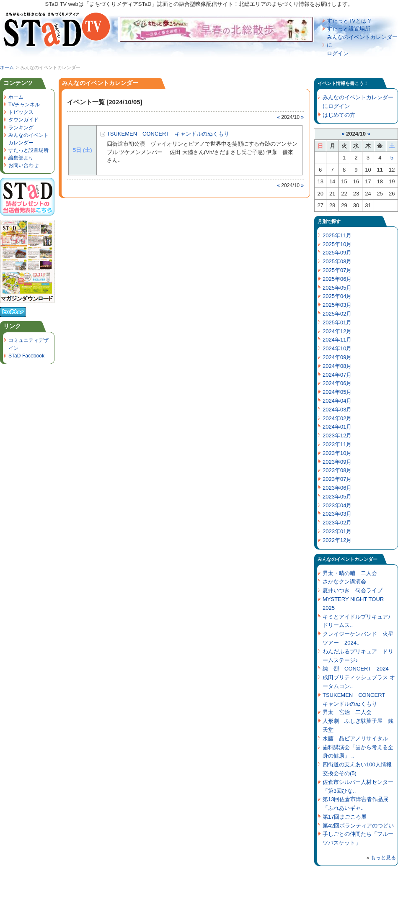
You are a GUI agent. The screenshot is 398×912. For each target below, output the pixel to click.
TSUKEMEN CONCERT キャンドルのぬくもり (168, 134)
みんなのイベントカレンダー (347, 559)
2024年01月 (337, 427)
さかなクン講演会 (344, 581)
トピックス (21, 112)
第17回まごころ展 (345, 817)
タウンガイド (23, 120)
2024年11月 (337, 340)
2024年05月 (337, 392)
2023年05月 (337, 496)
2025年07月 (337, 270)
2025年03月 (337, 305)
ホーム (7, 67)
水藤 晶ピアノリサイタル (355, 738)
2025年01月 (337, 322)
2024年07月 (337, 375)
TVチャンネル (24, 105)
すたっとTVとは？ (349, 21)
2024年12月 (337, 331)
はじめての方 (339, 115)
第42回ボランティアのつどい (358, 825)
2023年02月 (337, 522)
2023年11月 (337, 444)
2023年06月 (337, 488)
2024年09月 (337, 357)
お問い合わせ (23, 165)
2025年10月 (337, 244)
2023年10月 (337, 453)
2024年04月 (337, 401)
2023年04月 (337, 505)
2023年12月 (337, 435)
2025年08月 (337, 261)
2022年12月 (337, 540)
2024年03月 (337, 409)
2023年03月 (337, 514)
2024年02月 (337, 418)
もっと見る (383, 858)
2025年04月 (337, 296)
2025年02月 (337, 314)
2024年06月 (337, 383)
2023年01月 (337, 531)
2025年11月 (337, 235)
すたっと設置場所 (348, 29)
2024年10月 (337, 348)
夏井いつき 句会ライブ (352, 590)
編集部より (21, 158)
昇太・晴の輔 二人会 (350, 573)
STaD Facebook (26, 356)
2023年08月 (337, 470)
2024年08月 (337, 366)
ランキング (21, 128)
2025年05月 (337, 288)
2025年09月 (337, 252)
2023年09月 (337, 462)
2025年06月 (337, 279)
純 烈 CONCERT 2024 (356, 668)
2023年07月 (337, 479)
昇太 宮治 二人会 (347, 712)
